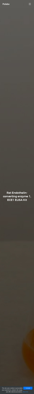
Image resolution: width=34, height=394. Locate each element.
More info (25, 392)
